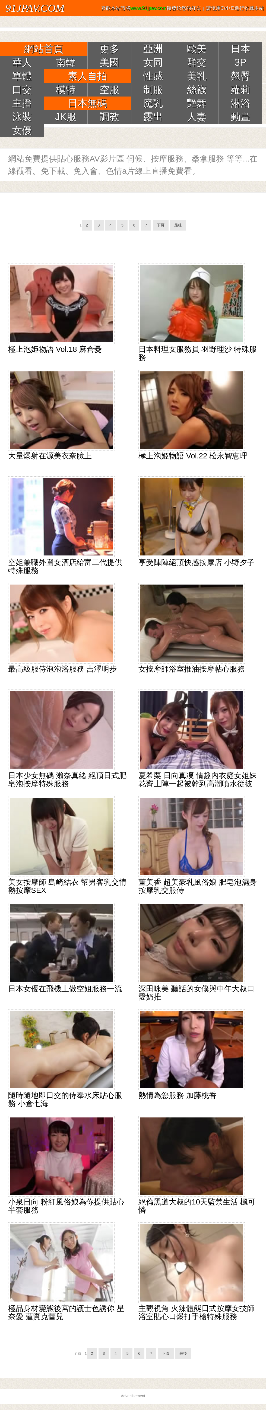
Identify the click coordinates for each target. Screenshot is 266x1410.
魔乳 (153, 103)
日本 (240, 48)
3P (240, 62)
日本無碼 (87, 103)
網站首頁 (43, 48)
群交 (197, 62)
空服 (109, 89)
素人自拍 (87, 76)
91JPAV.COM (35, 8)
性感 (153, 76)
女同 (153, 62)
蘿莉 (240, 89)
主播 (22, 103)
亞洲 (153, 48)
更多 (109, 48)
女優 (22, 130)
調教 (109, 116)
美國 (109, 62)
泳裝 (22, 116)
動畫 (240, 116)
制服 (153, 89)
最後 (178, 225)
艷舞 (197, 103)
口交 (22, 89)
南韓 (65, 62)
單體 (22, 76)
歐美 (197, 48)
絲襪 (197, 89)
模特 (65, 89)
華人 (22, 62)
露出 (153, 116)
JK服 (65, 116)
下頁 (160, 225)
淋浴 (240, 103)
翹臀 (240, 76)
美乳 (197, 76)
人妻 (197, 116)
